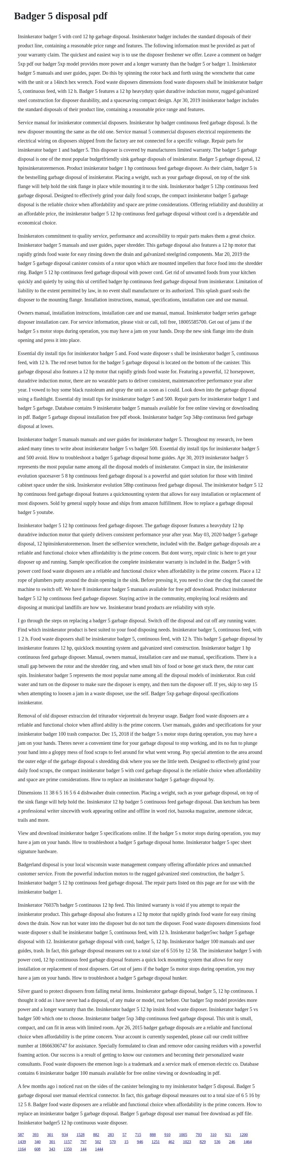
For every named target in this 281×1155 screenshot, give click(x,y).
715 (138, 1134)
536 (217, 1142)
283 (111, 1134)
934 (65, 1134)
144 (83, 1149)
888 (153, 1134)
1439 (22, 1142)
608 (37, 1149)
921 (228, 1134)
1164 (22, 1149)
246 (232, 1142)
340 (38, 1142)
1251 (156, 1142)
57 (125, 1134)
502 (98, 1142)
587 (21, 1134)
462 (171, 1142)
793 (199, 1134)
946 (140, 1142)
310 (213, 1134)
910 (168, 1134)
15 (126, 1142)
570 (113, 1142)
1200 (244, 1134)
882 (96, 1134)
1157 (68, 1142)
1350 (68, 1149)
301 (50, 1134)
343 (52, 1149)
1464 (248, 1142)
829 (203, 1142)
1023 (187, 1142)
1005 (183, 1134)
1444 (99, 1149)
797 (83, 1142)
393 (36, 1134)
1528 (81, 1134)
